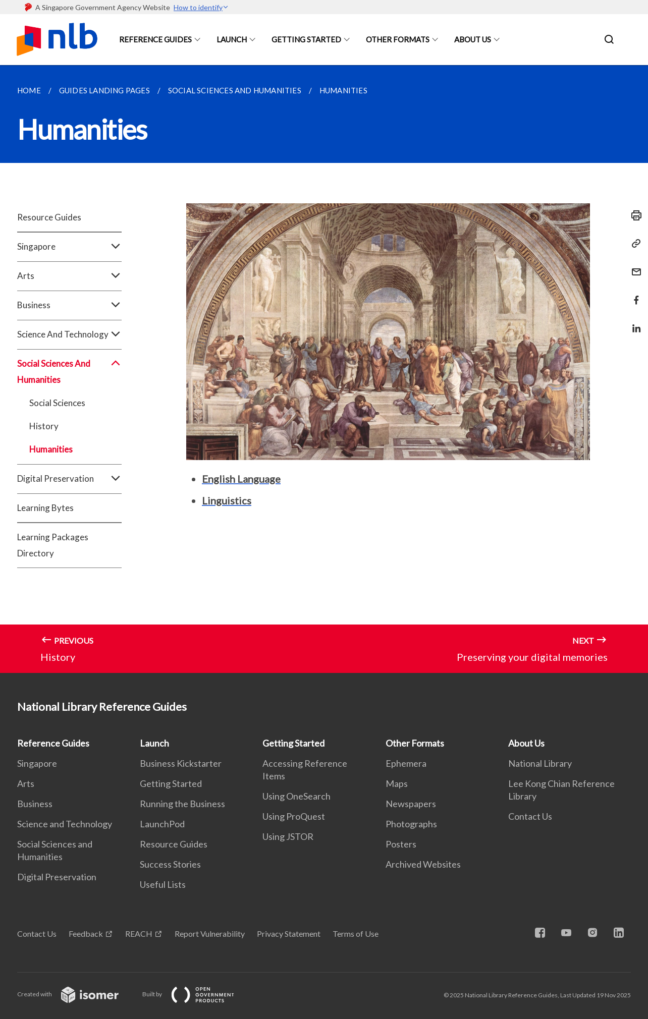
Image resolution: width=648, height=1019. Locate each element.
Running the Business (182, 803)
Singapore (69, 247)
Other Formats (397, 39)
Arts (69, 276)
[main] (324, 369)
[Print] (633, 215)
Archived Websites (423, 864)
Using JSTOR (287, 836)
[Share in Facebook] (633, 294)
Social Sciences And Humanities (69, 372)
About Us (472, 39)
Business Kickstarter (181, 763)
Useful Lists (163, 884)
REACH (138, 933)
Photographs (411, 823)
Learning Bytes (45, 507)
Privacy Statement (288, 933)
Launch (232, 39)
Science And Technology (69, 334)
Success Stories (170, 864)
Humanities (51, 449)
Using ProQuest (293, 816)
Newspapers (411, 803)
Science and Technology (64, 823)
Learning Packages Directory (52, 545)
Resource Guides (49, 217)
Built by (196, 994)
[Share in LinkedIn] (633, 322)
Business (69, 305)
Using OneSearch (296, 796)
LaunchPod (162, 823)
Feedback (86, 933)
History (44, 426)
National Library (540, 763)
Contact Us (530, 816)
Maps (397, 783)
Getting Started (306, 39)
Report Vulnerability (210, 933)
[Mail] (633, 265)
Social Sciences (57, 403)
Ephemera (406, 763)
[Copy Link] (633, 244)
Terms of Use (356, 933)
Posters (401, 844)
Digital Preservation (69, 479)
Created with (76, 994)
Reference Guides (155, 39)
